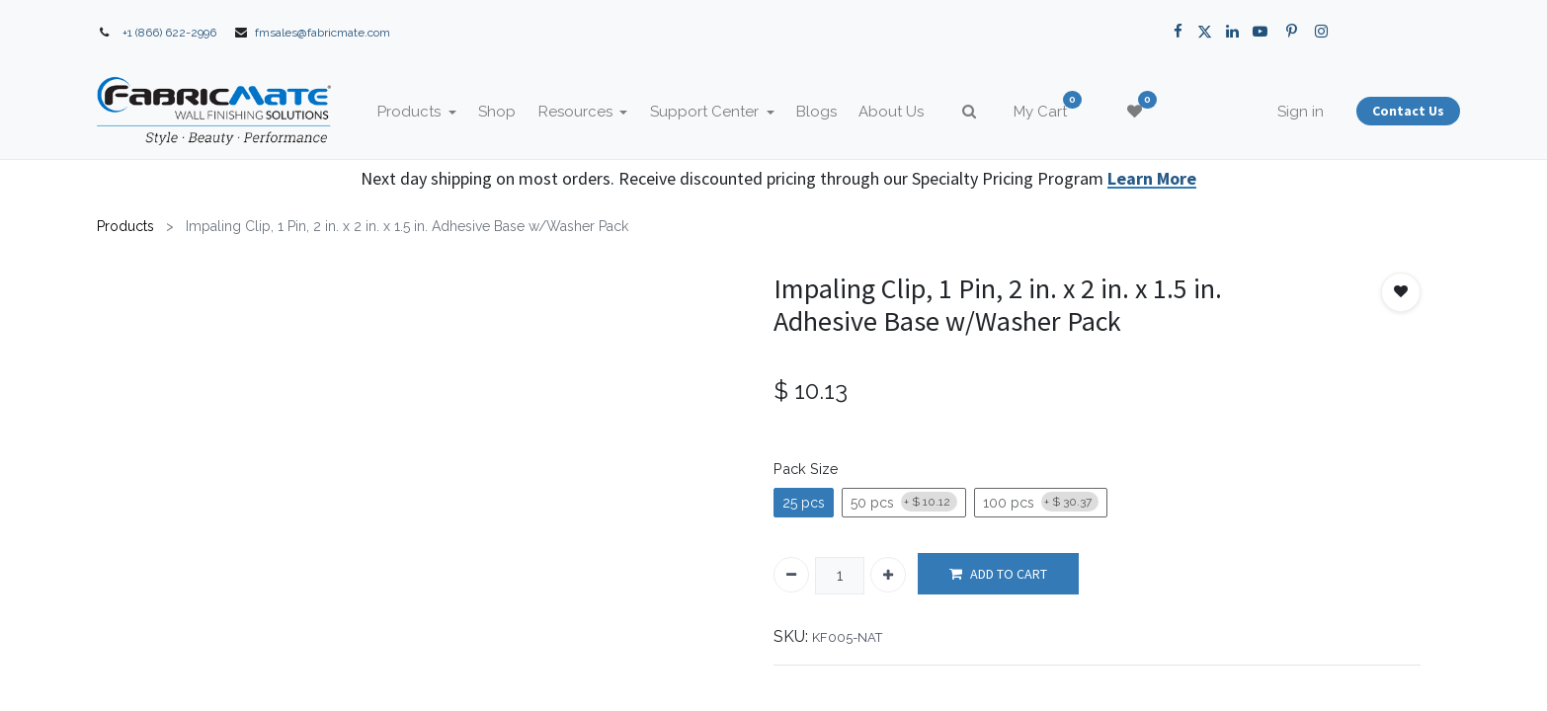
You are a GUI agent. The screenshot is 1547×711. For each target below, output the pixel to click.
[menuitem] (510, 112)
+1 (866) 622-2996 (169, 33)
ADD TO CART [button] (998, 574)
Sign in (1286, 111)
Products (125, 226)
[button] (1401, 292)
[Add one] (888, 574)
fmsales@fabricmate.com (322, 33)
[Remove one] (791, 574)
